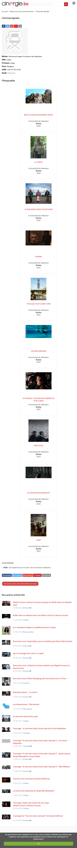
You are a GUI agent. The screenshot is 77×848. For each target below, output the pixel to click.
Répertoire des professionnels (21, 11)
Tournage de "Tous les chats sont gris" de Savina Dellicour (38, 816)
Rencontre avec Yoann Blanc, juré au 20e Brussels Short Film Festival (42, 641)
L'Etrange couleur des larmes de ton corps (38, 399)
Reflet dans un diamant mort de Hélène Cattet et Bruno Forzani (40, 615)
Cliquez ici (11, 73)
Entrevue (26, 608)
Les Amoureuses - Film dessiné (26, 704)
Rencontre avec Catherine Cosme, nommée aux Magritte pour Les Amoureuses (41, 666)
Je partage (7, 575)
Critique (26, 620)
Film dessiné (27, 709)
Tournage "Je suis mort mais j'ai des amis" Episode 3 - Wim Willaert (41, 766)
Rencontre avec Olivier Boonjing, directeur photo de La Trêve (39, 678)
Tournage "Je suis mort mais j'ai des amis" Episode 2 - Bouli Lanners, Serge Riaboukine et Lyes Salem (42, 754)
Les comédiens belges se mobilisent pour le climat (34, 627)
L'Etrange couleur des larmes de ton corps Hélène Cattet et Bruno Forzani (31, 804)
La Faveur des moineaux (38, 493)
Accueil (5, 11)
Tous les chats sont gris (38, 304)
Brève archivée (28, 632)
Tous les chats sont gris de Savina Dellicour (31, 779)
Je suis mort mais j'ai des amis (39, 209)
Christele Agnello (42, 11)
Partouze (38, 445)
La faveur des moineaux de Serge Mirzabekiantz (33, 791)
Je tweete (17, 575)
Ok (38, 844)
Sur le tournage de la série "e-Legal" (28, 653)
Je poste (27, 575)
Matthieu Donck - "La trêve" (25, 692)
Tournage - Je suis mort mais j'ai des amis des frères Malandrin (39, 728)
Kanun (38, 256)
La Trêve (38, 162)
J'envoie (46, 575)
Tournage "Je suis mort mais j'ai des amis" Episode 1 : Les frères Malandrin (40, 741)
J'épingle (37, 575)
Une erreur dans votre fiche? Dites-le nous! (20, 584)
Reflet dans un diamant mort (38, 115)
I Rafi (38, 540)
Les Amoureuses (38, 351)
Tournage (26, 733)
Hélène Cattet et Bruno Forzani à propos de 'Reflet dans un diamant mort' (42, 603)
